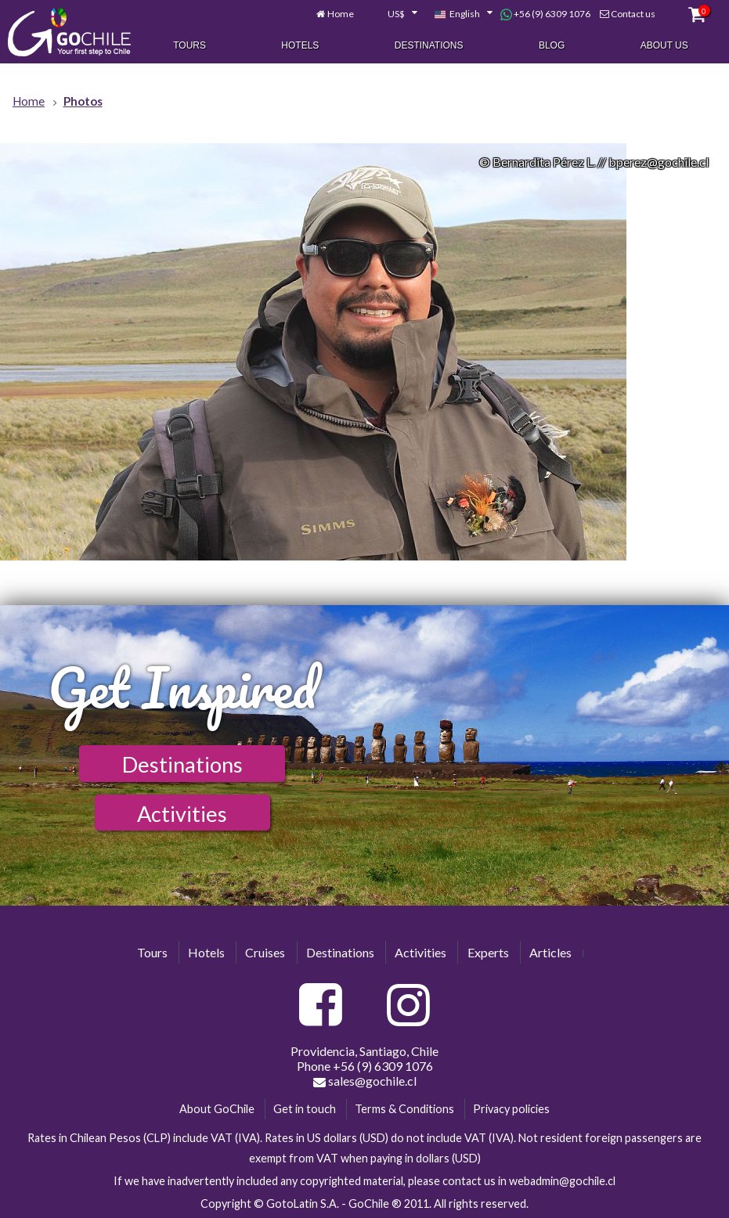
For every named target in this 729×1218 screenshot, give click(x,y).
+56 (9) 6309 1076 (545, 14)
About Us (664, 45)
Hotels (300, 45)
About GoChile (216, 1108)
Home (340, 14)
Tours (189, 45)
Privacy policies (511, 1108)
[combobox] (393, 14)
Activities (182, 814)
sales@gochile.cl (365, 1081)
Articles (550, 952)
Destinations (429, 45)
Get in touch (304, 1108)
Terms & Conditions (404, 1108)
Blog (552, 45)
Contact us (633, 14)
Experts (488, 952)
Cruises (265, 952)
